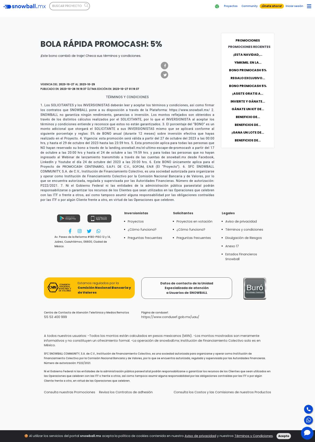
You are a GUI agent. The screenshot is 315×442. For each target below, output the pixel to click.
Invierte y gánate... (248, 101)
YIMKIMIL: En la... (247, 62)
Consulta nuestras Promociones (69, 392)
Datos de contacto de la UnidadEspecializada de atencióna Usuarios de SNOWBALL (186, 288)
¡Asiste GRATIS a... (247, 93)
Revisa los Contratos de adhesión (126, 392)
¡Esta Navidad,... (247, 54)
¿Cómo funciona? (142, 229)
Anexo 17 (232, 246)
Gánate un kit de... (248, 109)
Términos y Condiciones (253, 439)
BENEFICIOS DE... (248, 125)
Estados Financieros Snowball (241, 256)
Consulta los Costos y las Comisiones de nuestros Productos (222, 392)
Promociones (248, 40)
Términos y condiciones (244, 229)
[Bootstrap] (25, 6)
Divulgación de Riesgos (243, 238)
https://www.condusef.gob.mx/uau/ (170, 317)
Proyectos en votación (194, 221)
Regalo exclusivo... (248, 78)
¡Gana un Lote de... (248, 132)
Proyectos (136, 221)
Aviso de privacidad (200, 439)
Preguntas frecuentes (145, 238)
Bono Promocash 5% (247, 70)
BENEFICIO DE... (248, 117)
